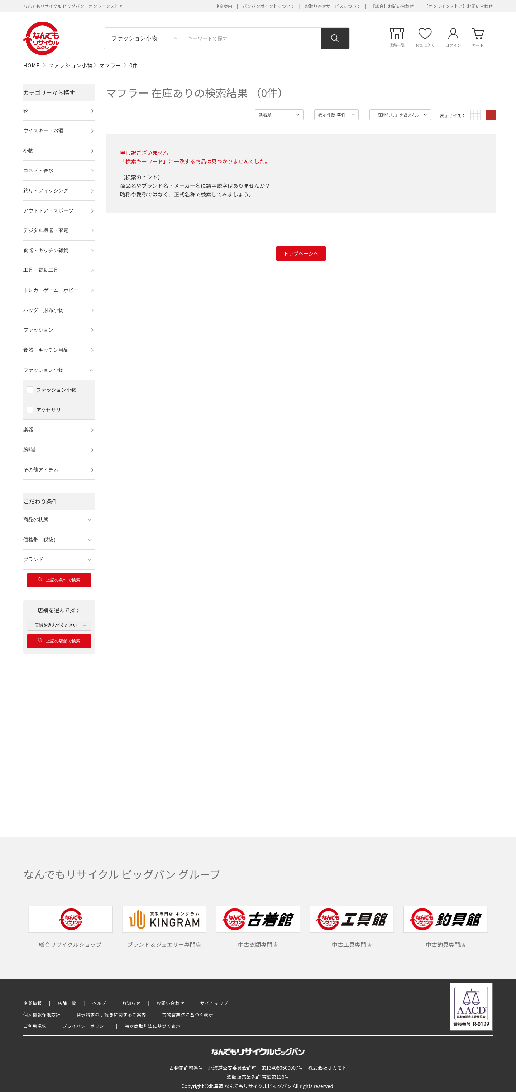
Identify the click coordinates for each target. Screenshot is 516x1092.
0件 (133, 65)
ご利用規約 (35, 1026)
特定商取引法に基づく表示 (153, 1026)
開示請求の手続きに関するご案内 (111, 1014)
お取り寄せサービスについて (332, 6)
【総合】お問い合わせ (392, 6)
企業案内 (223, 6)
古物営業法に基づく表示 (188, 1014)
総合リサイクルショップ (70, 927)
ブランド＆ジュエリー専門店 (164, 927)
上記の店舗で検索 (59, 641)
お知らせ (131, 1003)
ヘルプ (99, 1003)
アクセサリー (51, 409)
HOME (31, 65)
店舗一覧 (67, 1003)
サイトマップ (214, 1003)
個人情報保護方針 (42, 1014)
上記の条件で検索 (59, 580)
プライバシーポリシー (85, 1026)
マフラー (110, 65)
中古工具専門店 (352, 927)
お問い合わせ (171, 1003)
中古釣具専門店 (445, 927)
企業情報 (32, 1003)
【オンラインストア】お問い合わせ (458, 6)
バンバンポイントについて (269, 6)
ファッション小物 (70, 65)
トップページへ (301, 253)
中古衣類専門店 (258, 927)
